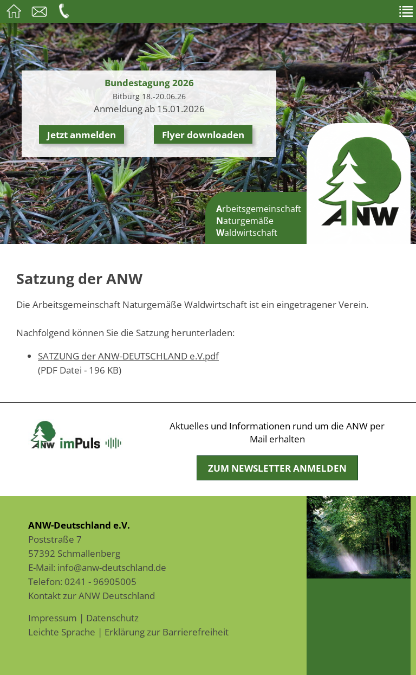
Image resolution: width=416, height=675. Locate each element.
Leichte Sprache (61, 631)
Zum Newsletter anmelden (277, 467)
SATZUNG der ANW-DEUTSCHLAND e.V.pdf (128, 355)
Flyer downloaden (203, 134)
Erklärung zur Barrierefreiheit (167, 631)
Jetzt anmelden (81, 134)
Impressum (52, 617)
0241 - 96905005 (100, 581)
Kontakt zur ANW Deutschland (91, 595)
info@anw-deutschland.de (111, 567)
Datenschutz (112, 617)
